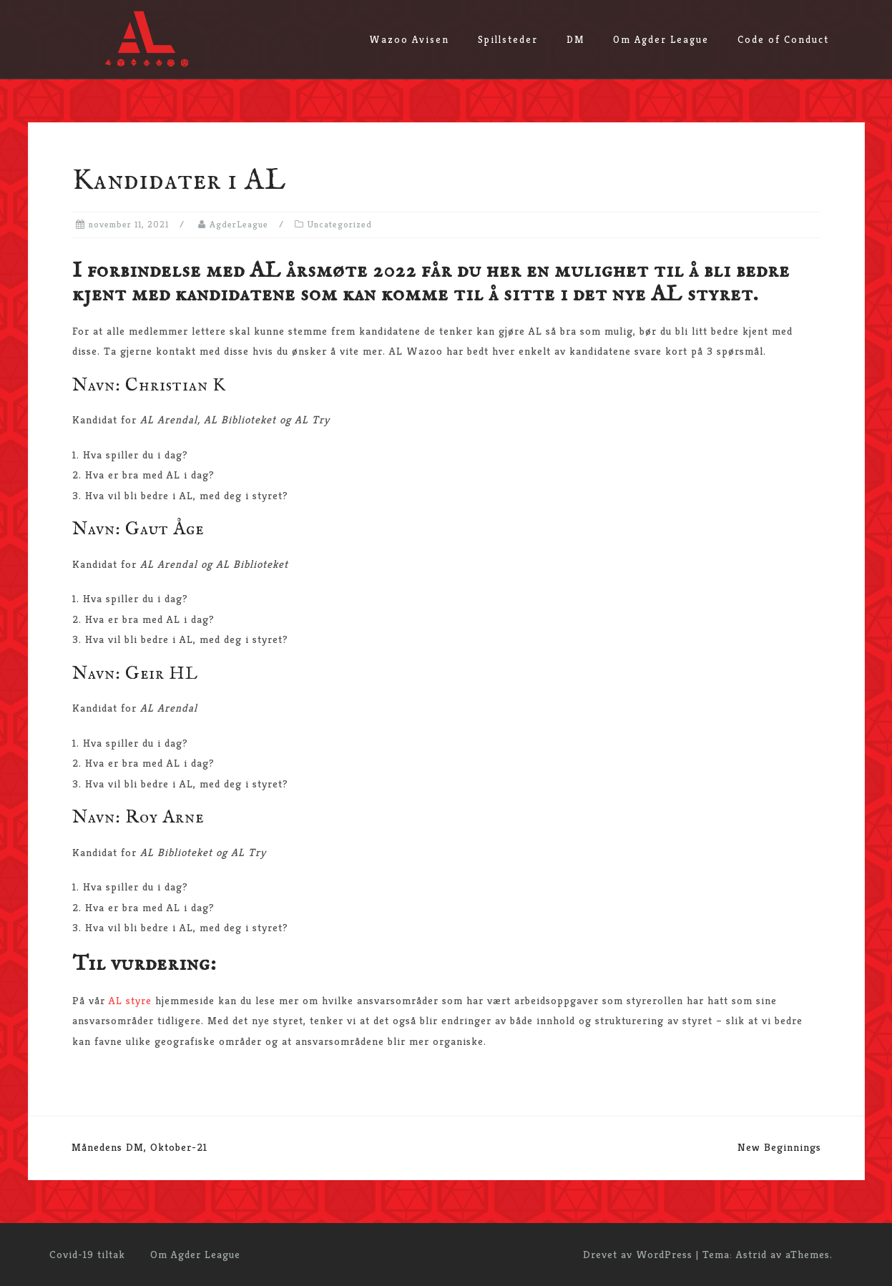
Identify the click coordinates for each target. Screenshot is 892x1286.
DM (575, 39)
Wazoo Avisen (409, 39)
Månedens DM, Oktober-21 (139, 1147)
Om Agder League (661, 39)
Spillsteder (508, 39)
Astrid (751, 1254)
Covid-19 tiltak (87, 1254)
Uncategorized (340, 224)
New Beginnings (779, 1147)
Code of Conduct (783, 39)
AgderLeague (239, 224)
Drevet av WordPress (637, 1254)
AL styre (132, 1000)
